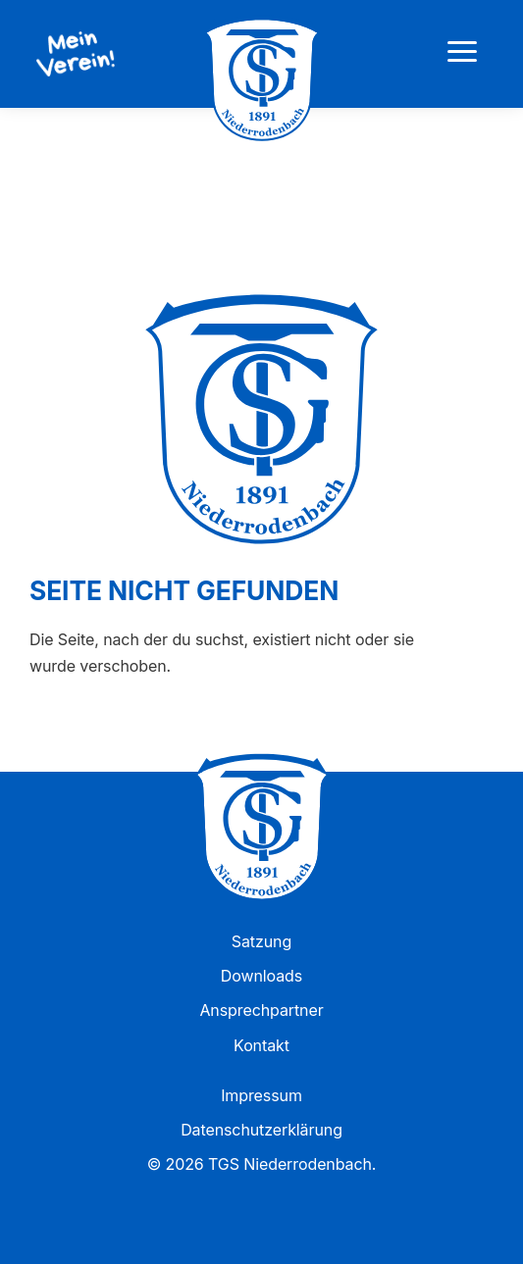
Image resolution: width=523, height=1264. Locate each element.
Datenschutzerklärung (261, 1129)
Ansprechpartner (261, 1010)
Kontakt (261, 1045)
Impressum (261, 1095)
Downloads (261, 976)
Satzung (261, 941)
